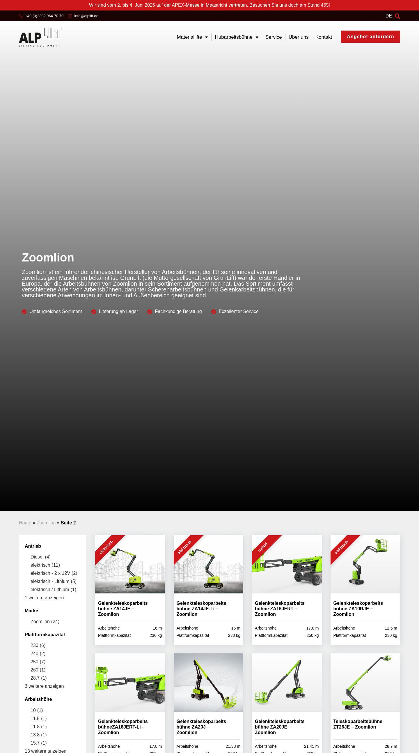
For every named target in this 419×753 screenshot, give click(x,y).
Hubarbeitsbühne (236, 37)
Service (273, 37)
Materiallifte (192, 37)
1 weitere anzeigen (44, 597)
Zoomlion (46, 522)
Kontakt (323, 37)
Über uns (299, 37)
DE (389, 15)
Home (25, 522)
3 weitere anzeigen (44, 686)
